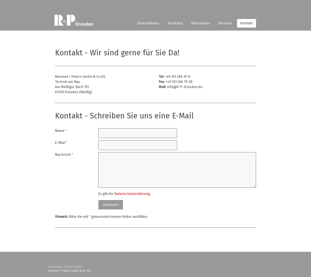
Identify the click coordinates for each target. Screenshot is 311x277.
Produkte (175, 23)
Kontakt (246, 23)
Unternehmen (148, 23)
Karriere (225, 23)
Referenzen (200, 23)
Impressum (56, 266)
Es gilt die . (124, 194)
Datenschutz (74, 266)
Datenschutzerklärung (132, 194)
